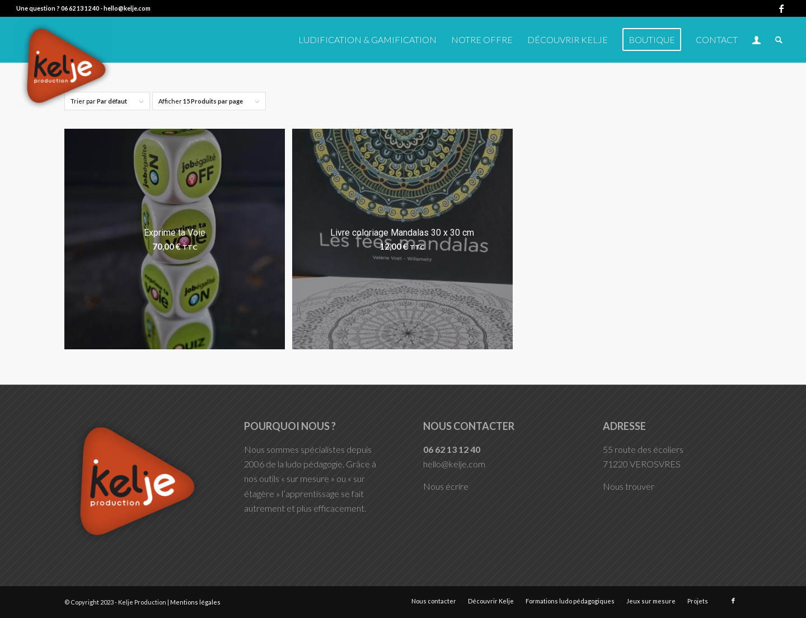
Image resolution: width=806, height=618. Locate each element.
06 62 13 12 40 (80, 8)
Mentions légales (195, 602)
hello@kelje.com (127, 8)
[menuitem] (367, 39)
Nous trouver (628, 486)
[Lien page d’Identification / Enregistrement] (756, 39)
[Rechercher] (779, 39)
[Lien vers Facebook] (781, 8)
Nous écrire (445, 486)
